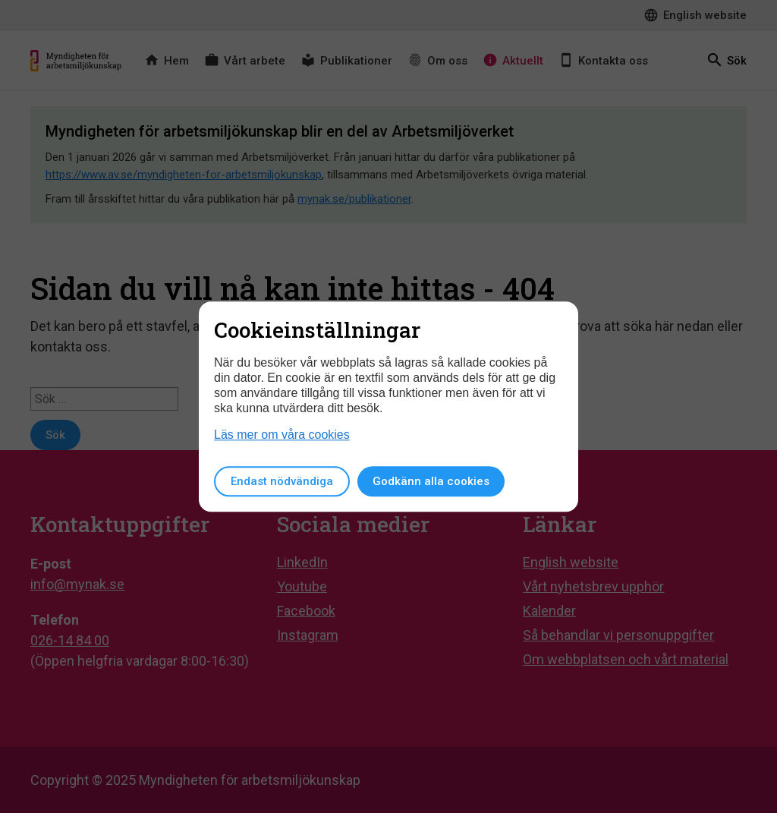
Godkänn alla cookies (431, 481)
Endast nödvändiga (282, 481)
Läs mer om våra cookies (282, 434)
